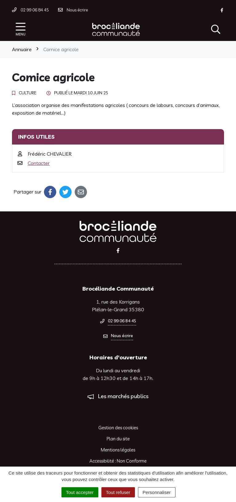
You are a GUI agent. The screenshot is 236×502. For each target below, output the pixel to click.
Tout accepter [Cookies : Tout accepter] (80, 492)
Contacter (39, 163)
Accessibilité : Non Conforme (118, 461)
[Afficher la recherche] (215, 29)
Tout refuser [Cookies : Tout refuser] (118, 492)
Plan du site (118, 439)
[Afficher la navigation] (20, 29)
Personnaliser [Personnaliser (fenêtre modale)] (157, 492)
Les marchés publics (123, 396)
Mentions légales (118, 450)
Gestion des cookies (118, 428)
